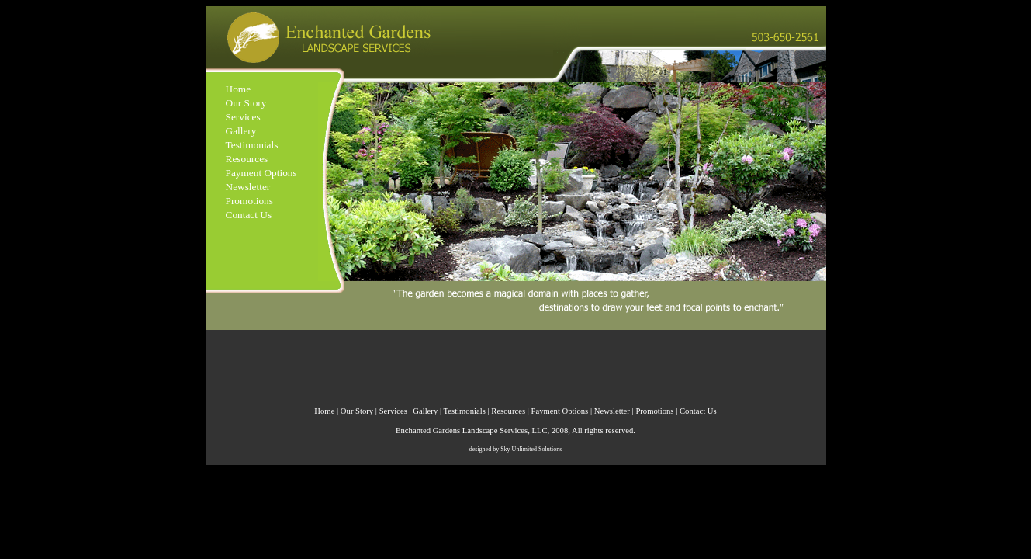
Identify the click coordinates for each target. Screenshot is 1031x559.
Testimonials (252, 145)
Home (238, 89)
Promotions (249, 201)
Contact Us (249, 214)
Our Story (246, 103)
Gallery (241, 131)
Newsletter (248, 187)
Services (243, 117)
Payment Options (261, 173)
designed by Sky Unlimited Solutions (515, 449)
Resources (247, 159)
